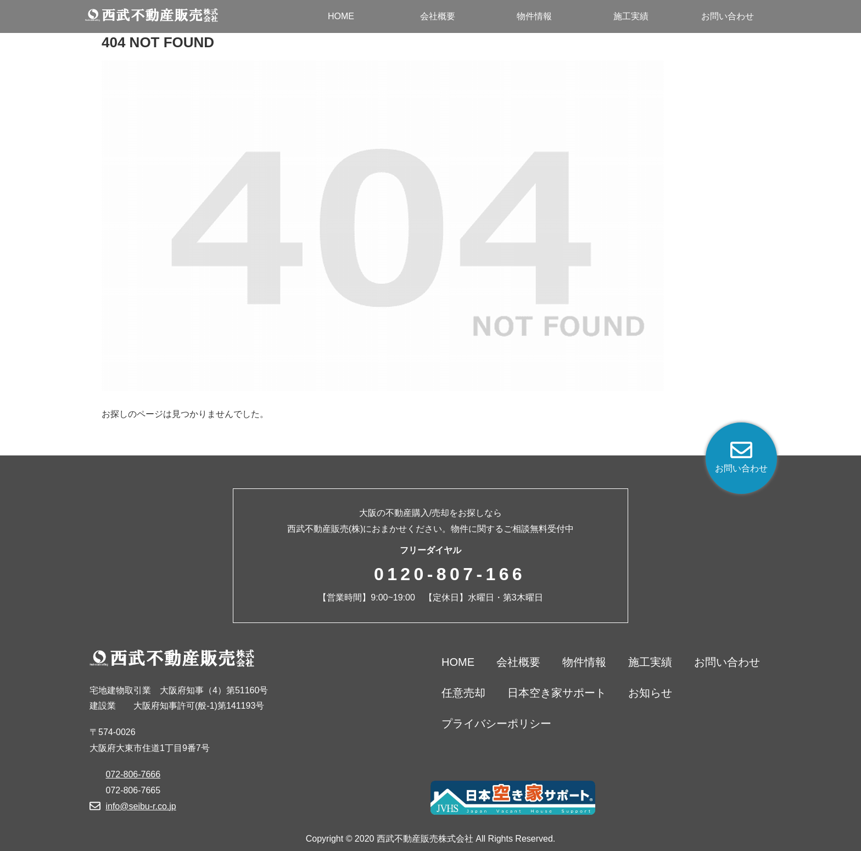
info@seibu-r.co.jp (140, 806)
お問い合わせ (727, 662)
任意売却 (463, 693)
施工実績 (650, 662)
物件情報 (584, 662)
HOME (457, 662)
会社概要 (518, 662)
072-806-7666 (132, 774)
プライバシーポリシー (496, 723)
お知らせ (650, 693)
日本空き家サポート (556, 693)
